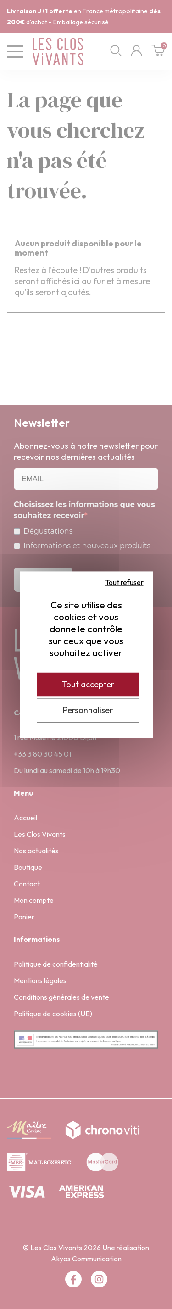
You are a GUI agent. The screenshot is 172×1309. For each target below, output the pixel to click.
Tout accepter (87, 684)
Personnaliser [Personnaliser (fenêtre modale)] (88, 710)
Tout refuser (124, 582)
